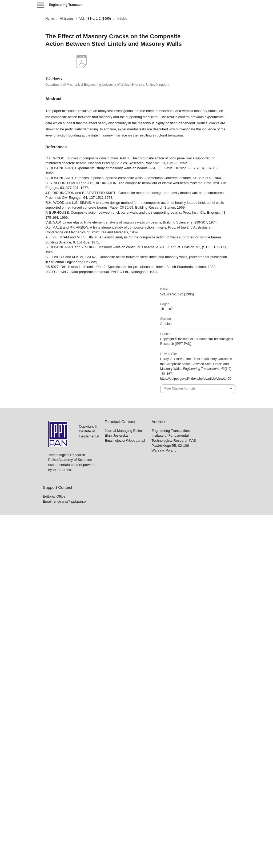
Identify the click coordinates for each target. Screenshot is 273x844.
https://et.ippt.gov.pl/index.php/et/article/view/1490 (195, 378)
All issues (66, 18)
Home (49, 18)
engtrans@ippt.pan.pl (70, 501)
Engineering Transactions (68, 5)
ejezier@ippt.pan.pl (130, 440)
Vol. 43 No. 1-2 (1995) (95, 18)
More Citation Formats (179, 388)
